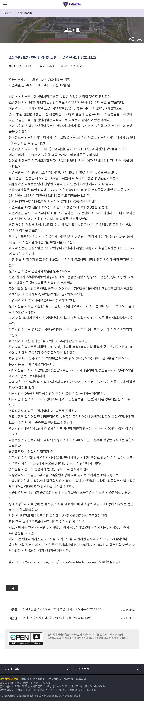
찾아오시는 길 (54, 679)
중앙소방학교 (72, 4)
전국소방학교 (82, 669)
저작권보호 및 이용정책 (33, 679)
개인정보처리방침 (9, 679)
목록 (11, 588)
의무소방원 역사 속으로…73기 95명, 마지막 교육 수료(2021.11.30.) (62, 609)
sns (131, 39)
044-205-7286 (43, 683)
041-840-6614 (97, 686)
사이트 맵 (68, 679)
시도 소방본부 (12, 669)
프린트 (139, 39)
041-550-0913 (88, 689)
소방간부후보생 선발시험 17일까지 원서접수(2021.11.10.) (57, 618)
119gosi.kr (27, 683)
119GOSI (81, 679)
